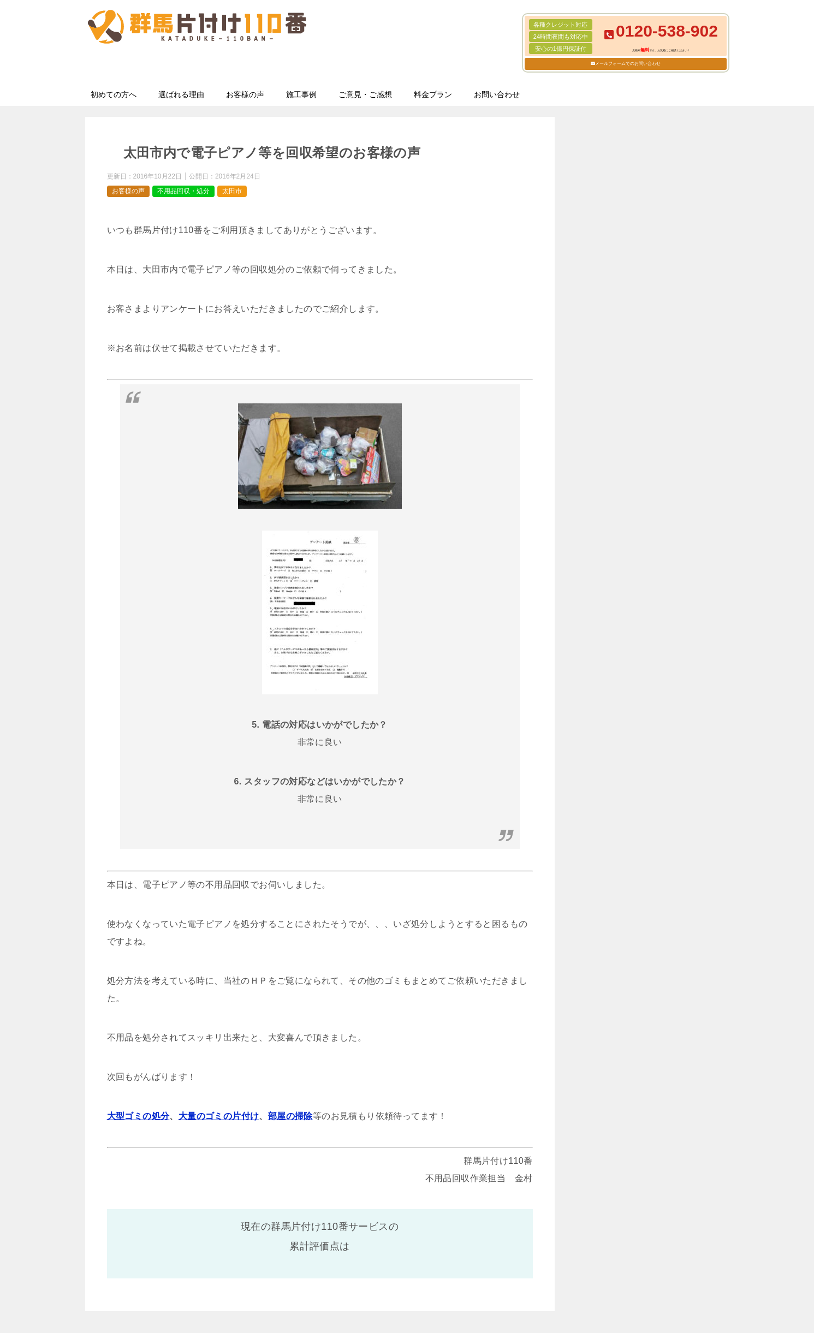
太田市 (232, 191)
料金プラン (433, 94)
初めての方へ (113, 94)
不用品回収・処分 (183, 191)
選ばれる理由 (181, 94)
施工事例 (301, 94)
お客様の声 (245, 94)
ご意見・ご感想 (365, 94)
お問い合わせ (497, 94)
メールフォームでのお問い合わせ (628, 63)
